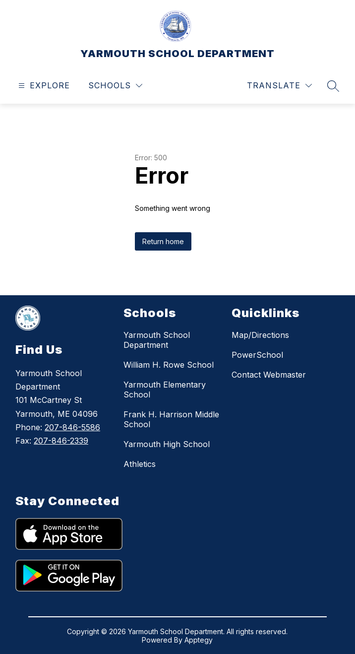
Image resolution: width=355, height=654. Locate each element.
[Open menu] (43, 85)
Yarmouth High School (166, 444)
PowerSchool (257, 355)
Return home (163, 241)
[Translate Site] (279, 85)
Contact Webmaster (269, 375)
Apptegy (198, 640)
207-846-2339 (61, 441)
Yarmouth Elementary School (164, 389)
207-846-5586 (72, 427)
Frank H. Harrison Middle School (171, 419)
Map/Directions (260, 335)
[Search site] (333, 86)
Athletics (139, 464)
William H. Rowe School (168, 365)
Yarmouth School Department (156, 340)
